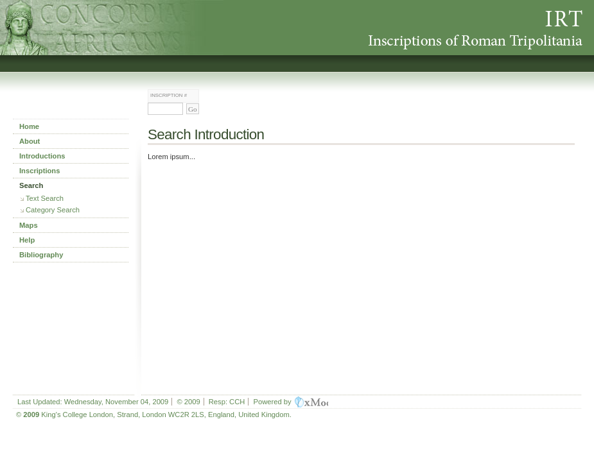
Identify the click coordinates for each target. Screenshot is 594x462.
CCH (237, 402)
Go (192, 109)
